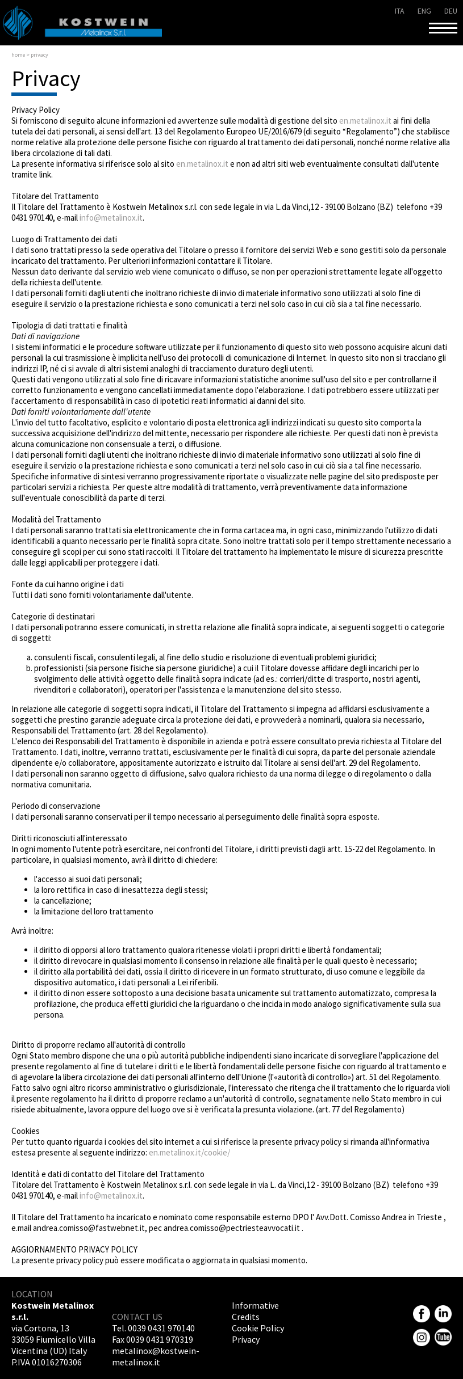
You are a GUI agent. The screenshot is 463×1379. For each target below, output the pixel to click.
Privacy (246, 1339)
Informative (255, 1305)
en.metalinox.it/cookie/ (189, 1152)
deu (450, 11)
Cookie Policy (258, 1328)
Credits (246, 1316)
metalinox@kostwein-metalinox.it (155, 1356)
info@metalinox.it (111, 217)
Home (18, 54)
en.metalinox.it (365, 120)
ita (399, 11)
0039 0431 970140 (161, 1328)
